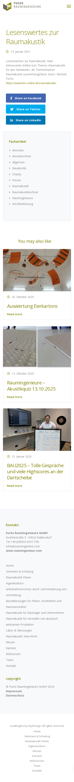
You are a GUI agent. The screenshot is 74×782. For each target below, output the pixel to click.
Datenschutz (15, 695)
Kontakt (11, 666)
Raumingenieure (22, 198)
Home (10, 565)
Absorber (18, 150)
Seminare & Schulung (19, 571)
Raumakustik (20, 186)
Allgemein (18, 162)
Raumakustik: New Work (21, 636)
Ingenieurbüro (15, 583)
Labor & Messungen (19, 630)
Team (9, 660)
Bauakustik (19, 168)
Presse (16, 180)
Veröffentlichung (22, 204)
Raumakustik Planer (18, 577)
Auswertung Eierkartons (32, 306)
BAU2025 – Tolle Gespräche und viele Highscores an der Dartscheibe (35, 471)
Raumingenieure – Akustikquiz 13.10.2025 (31, 385)
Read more (14, 314)
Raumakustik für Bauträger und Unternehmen (35, 613)
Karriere (11, 648)
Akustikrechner (21, 156)
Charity (16, 174)
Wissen (10, 642)
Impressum (14, 691)
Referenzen (13, 654)
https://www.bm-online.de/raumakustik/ (31, 83)
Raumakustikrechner (25, 192)
